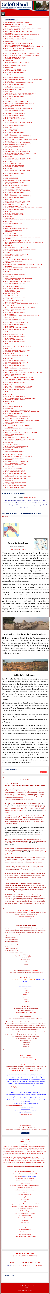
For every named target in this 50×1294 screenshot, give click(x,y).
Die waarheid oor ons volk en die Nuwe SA (25, 1174)
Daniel (25, 1192)
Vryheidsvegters (38, 870)
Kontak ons (21, 1290)
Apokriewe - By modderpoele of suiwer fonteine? (25, 1204)
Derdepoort (25, 1220)
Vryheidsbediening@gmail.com (27, 956)
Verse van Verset (24, 1183)
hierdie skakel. (19, 797)
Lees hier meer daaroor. (36, 862)
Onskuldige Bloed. (11, 880)
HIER (6, 823)
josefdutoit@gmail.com (32, 1068)
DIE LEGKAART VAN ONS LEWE (26, 1012)
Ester (25, 1201)
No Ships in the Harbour (25, 1187)
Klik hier (5, 1157)
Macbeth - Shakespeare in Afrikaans (25, 1213)
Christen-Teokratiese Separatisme (25, 1180)
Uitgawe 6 (26, 998)
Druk (3, 516)
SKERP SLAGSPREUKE (29, 1256)
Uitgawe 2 (26, 990)
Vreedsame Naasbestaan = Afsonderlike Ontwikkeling (25, 1185)
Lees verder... (25, 1133)
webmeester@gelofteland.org (26, 916)
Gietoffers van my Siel (26, 1114)
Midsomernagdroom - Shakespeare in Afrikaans (25, 1206)
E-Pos (6, 516)
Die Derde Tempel (25, 1211)
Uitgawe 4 (26, 994)
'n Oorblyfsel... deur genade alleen (25, 1178)
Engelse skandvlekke (25, 1234)
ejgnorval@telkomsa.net (18, 549)
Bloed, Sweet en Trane (11, 905)
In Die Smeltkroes (20, 891)
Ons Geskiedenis (25, 1232)
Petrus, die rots (25, 1197)
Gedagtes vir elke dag (30, 497)
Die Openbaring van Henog (25, 1208)
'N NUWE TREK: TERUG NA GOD (29, 1070)
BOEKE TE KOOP (25, 1125)
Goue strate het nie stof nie (25, 1218)
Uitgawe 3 (26, 992)
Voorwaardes (28, 1290)
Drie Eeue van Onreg (25, 1229)
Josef (25, 1225)
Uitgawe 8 (26, 1001)
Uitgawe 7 (26, 999)
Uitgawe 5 (26, 996)
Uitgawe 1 (26, 988)
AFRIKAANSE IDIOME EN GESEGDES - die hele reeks (27, 1265)
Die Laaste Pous (25, 1222)
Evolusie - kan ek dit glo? (25, 1194)
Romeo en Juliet (25, 1199)
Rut (25, 1227)
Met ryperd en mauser (25, 1215)
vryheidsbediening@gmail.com (13, 1087)
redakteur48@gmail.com (25, 978)
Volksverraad (17, 1176)
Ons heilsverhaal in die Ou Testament (25, 1190)
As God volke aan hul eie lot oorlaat (25, 1171)
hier (31, 799)
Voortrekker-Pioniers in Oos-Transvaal (25, 1236)
